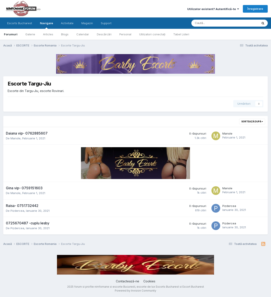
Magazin (87, 23)
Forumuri (10, 34)
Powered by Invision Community (135, 290)
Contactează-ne (127, 281)
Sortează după (252, 121)
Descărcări (104, 34)
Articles (48, 34)
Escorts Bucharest (19, 23)
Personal (125, 34)
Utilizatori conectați (152, 34)
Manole (15, 138)
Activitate (67, 23)
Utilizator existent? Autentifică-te (213, 9)
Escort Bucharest (193, 286)
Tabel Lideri (181, 34)
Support (106, 23)
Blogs (65, 34)
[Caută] (213, 23)
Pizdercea (17, 210)
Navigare (46, 25)
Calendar (82, 34)
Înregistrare (255, 8)
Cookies (149, 281)
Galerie (30, 34)
